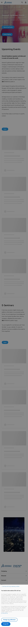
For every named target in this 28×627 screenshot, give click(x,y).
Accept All (5, 624)
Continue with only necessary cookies (10, 586)
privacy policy (4, 613)
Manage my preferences (9, 619)
